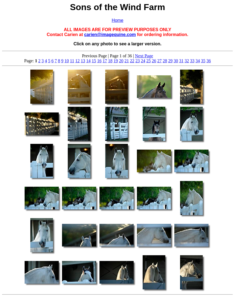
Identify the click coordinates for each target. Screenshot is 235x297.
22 (132, 60)
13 (83, 60)
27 (159, 60)
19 (115, 60)
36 (208, 60)
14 (88, 60)
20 (121, 60)
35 (203, 60)
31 (181, 60)
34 (197, 60)
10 (66, 60)
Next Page (144, 56)
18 (110, 60)
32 (186, 60)
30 (176, 60)
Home (118, 20)
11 (72, 60)
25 (148, 60)
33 (192, 60)
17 (104, 60)
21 (126, 60)
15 (94, 60)
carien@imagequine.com (110, 34)
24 (143, 60)
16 (99, 60)
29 (170, 60)
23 (137, 60)
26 (154, 60)
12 (77, 60)
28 (165, 60)
